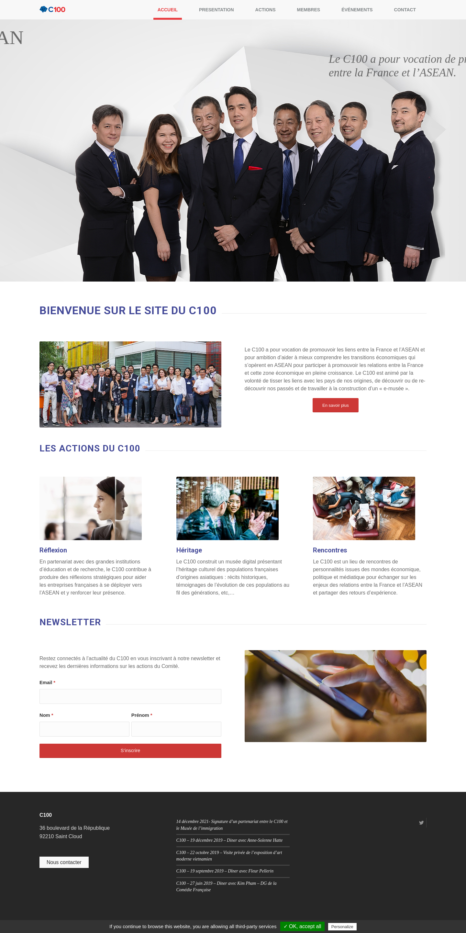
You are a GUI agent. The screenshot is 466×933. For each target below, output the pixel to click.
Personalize (342, 926)
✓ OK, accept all (302, 926)
